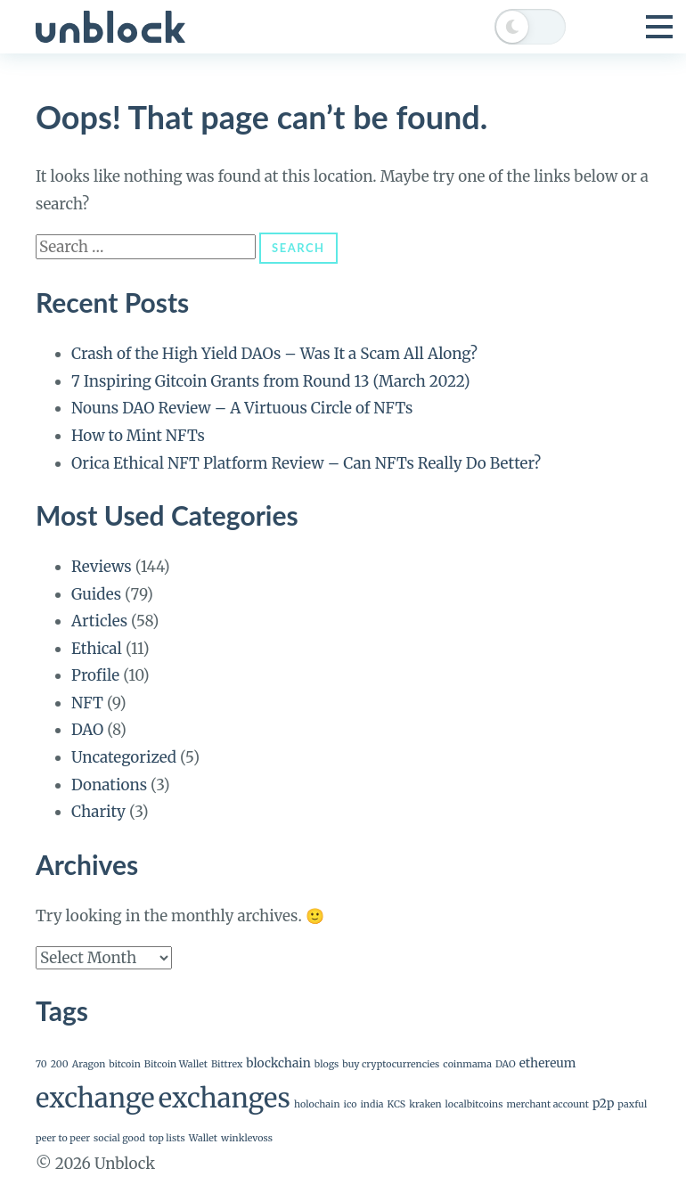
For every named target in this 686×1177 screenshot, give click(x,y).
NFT (87, 703)
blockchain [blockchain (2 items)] (278, 1063)
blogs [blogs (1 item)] (326, 1064)
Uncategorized (123, 757)
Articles (99, 621)
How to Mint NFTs (138, 435)
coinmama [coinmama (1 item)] (467, 1064)
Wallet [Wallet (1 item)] (203, 1138)
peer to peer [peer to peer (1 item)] (63, 1138)
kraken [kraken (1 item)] (425, 1104)
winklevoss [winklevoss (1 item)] (247, 1138)
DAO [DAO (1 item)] (505, 1064)
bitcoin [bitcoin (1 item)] (125, 1064)
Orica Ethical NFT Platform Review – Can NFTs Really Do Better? (306, 463)
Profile (95, 675)
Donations (109, 785)
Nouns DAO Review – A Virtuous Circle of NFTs (241, 408)
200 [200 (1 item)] (60, 1064)
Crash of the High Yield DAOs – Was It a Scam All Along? (274, 354)
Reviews (101, 566)
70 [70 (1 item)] (41, 1064)
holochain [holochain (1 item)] (317, 1104)
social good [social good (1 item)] (119, 1138)
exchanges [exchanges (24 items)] (224, 1098)
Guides (96, 594)
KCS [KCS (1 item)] (397, 1104)
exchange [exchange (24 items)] (95, 1098)
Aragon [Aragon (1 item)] (89, 1064)
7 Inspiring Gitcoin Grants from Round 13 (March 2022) (270, 381)
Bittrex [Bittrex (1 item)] (226, 1064)
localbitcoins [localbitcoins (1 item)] (474, 1104)
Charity (98, 811)
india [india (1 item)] (371, 1104)
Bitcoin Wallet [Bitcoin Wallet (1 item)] (176, 1064)
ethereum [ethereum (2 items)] (547, 1063)
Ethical (96, 648)
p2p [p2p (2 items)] (603, 1103)
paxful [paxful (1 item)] (632, 1104)
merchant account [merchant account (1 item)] (547, 1104)
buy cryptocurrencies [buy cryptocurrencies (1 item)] (390, 1064)
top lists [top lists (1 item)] (167, 1138)
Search (298, 248)
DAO (87, 730)
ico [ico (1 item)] (350, 1104)
